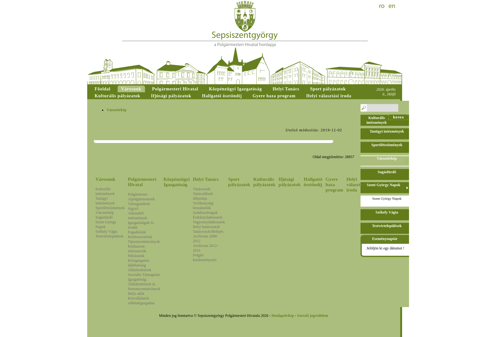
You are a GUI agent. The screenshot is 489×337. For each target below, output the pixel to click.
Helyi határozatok (206, 227)
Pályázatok (136, 256)
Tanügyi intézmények (105, 200)
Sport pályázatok (239, 182)
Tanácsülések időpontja (203, 196)
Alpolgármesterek (141, 199)
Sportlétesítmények (110, 208)
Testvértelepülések (109, 236)
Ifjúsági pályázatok (290, 182)
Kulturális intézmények (105, 191)
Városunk (105, 179)
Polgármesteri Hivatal (142, 182)
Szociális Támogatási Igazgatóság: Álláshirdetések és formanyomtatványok (144, 281)
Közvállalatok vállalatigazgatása (141, 300)
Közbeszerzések (140, 237)
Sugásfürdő (104, 217)
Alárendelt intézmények (137, 215)
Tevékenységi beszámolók (203, 205)
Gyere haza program (334, 184)
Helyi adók (136, 293)
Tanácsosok (202, 189)
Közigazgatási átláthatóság (138, 262)
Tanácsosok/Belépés (208, 231)
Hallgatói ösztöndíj (313, 182)
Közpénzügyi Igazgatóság (176, 182)
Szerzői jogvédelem (312, 315)
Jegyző (133, 208)
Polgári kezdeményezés (205, 257)
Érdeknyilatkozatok (208, 217)
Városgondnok (139, 204)
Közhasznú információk (137, 248)
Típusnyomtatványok (144, 241)
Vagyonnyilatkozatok (209, 222)
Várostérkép (104, 212)
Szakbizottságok (205, 212)
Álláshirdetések (139, 270)
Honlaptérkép (282, 315)
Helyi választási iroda (356, 184)
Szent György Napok (386, 198)
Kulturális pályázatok (264, 182)
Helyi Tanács (206, 179)
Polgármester (138, 194)
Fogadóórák (137, 232)
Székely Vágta (106, 231)
